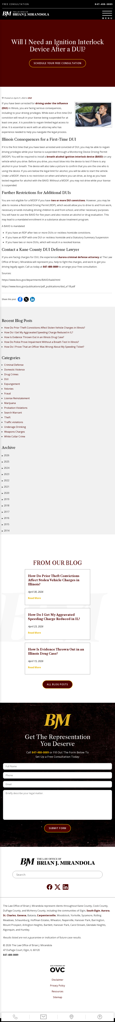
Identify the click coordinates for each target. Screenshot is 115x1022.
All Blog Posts (57, 686)
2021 (5, 488)
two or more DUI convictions (68, 202)
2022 (5, 482)
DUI (30, 99)
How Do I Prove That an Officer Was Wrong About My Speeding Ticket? (44, 348)
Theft (7, 419)
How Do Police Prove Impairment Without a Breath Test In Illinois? (41, 343)
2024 (5, 469)
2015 (5, 526)
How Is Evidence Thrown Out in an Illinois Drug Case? (34, 338)
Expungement (12, 385)
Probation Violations (15, 409)
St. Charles (9, 919)
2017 (5, 513)
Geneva (21, 919)
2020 (5, 494)
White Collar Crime (14, 438)
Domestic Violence (14, 371)
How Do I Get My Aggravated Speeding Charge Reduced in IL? (38, 334)
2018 (5, 507)
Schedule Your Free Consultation (57, 64)
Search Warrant (13, 414)
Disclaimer (57, 983)
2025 (5, 463)
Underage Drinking (15, 428)
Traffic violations (13, 423)
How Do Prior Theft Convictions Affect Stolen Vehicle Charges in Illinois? (44, 329)
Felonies (8, 390)
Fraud (7, 395)
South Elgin (93, 914)
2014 (5, 532)
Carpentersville (46, 919)
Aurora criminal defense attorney (78, 258)
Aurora (105, 914)
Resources (57, 995)
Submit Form (57, 830)
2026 (5, 457)
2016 (5, 519)
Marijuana (10, 404)
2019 (5, 501)
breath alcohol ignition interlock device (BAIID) (75, 158)
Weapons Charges (14, 433)
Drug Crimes (11, 376)
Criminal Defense (14, 366)
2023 (5, 476)
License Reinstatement (17, 400)
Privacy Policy (57, 989)
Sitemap (57, 1001)
